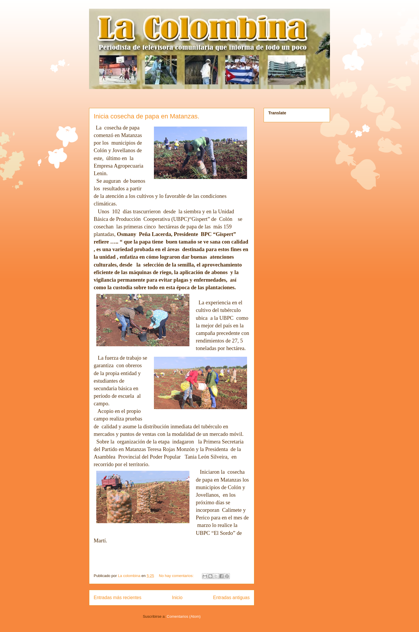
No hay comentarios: (177, 576)
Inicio (177, 597)
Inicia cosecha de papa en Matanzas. (146, 116)
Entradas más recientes (117, 597)
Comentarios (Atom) (183, 616)
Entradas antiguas (231, 597)
